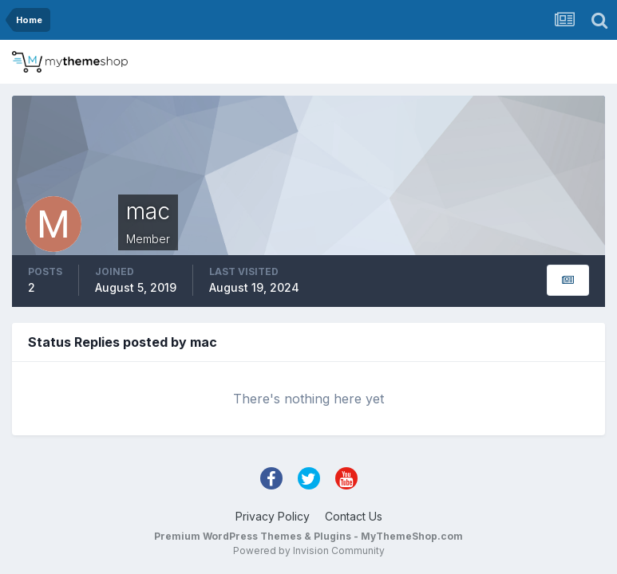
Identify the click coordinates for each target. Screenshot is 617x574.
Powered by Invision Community (309, 550)
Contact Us (353, 516)
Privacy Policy (272, 516)
